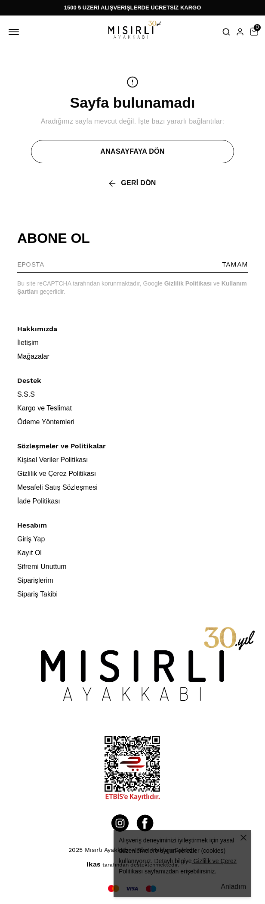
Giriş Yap (31, 539)
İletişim (28, 342)
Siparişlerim (35, 580)
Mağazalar (33, 356)
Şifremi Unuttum (42, 566)
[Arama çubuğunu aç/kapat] (226, 32)
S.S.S (26, 394)
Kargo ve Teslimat (44, 408)
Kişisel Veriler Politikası (52, 459)
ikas (93, 864)
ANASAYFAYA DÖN (132, 151)
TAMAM (235, 264)
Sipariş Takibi (37, 594)
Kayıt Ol (29, 552)
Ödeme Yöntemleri (45, 422)
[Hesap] (240, 32)
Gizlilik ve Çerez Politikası (56, 473)
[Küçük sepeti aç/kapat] (254, 32)
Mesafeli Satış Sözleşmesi (57, 487)
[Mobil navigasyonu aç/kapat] (15, 32)
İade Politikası (38, 501)
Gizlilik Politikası (188, 283)
